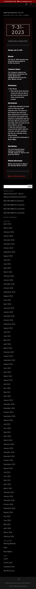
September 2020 (9, 416)
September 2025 (9, 252)
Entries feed (8, 562)
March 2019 (8, 488)
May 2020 (7, 432)
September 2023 (9, 324)
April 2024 (7, 304)
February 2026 (9, 232)
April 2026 (7, 224)
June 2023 (7, 336)
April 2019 (7, 484)
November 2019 (9, 456)
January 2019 (8, 496)
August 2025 (8, 256)
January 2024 (8, 312)
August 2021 (8, 380)
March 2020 (8, 440)
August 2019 (8, 468)
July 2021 (7, 384)
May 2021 (7, 392)
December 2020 (9, 404)
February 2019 (9, 492)
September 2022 (9, 360)
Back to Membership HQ (16, 176)
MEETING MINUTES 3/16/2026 (14, 213)
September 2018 (9, 508)
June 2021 (7, 388)
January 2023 (8, 356)
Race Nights (8, 551)
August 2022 (8, 364)
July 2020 (7, 424)
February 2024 (9, 308)
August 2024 (8, 296)
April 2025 (7, 268)
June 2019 (7, 476)
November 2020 (9, 408)
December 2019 (9, 452)
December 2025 (9, 240)
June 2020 (7, 428)
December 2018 (9, 500)
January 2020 (8, 448)
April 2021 (7, 396)
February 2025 (9, 276)
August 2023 (8, 328)
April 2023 (7, 344)
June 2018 (7, 520)
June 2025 (7, 264)
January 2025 (8, 280)
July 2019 (7, 472)
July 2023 (7, 332)
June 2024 (7, 300)
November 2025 (9, 244)
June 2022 (7, 368)
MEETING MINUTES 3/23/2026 (14, 209)
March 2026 (8, 228)
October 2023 (8, 320)
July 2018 (7, 516)
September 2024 (9, 292)
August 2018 (8, 512)
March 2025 (8, 272)
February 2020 (9, 444)
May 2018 (7, 524)
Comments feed (9, 566)
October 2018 (8, 504)
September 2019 (9, 464)
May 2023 (7, 340)
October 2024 (8, 288)
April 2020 (7, 436)
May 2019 (7, 480)
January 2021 (8, 400)
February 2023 (9, 352)
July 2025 (7, 260)
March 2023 (8, 348)
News (20, 15)
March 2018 (8, 532)
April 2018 (7, 528)
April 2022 (7, 372)
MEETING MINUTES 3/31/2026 (14, 205)
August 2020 (8, 420)
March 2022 (8, 376)
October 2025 (8, 248)
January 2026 (8, 236)
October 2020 (8, 412)
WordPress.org (9, 570)
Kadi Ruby (7, 15)
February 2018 (9, 536)
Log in (6, 558)
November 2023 (9, 316)
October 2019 (8, 460)
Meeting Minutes (10, 543)
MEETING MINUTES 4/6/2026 (14, 201)
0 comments (26, 15)
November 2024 (9, 284)
